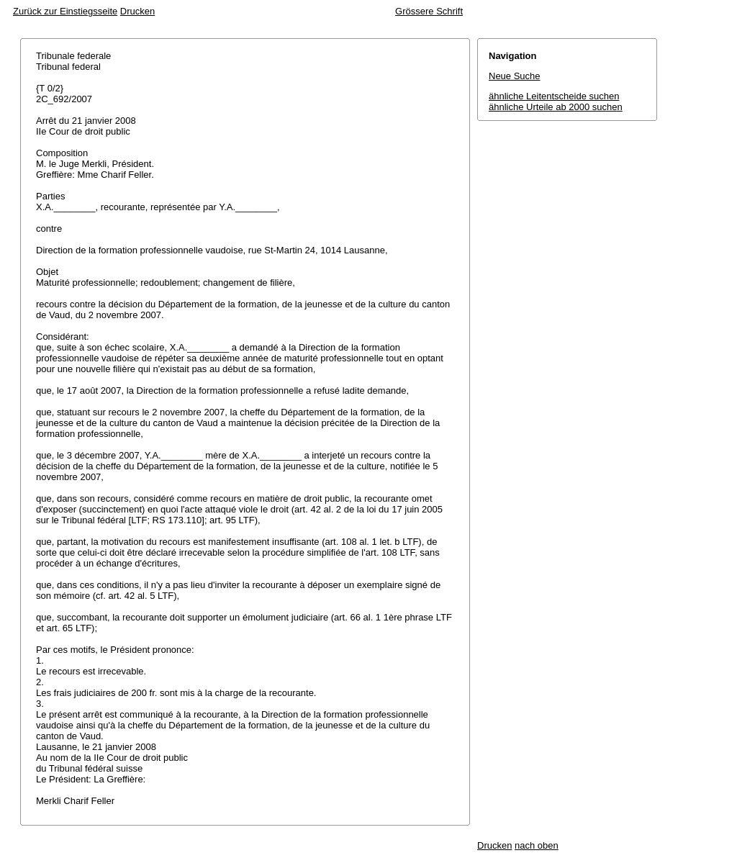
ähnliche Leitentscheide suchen (554, 96)
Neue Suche (515, 76)
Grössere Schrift (429, 11)
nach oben (537, 845)
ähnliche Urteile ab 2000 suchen (556, 106)
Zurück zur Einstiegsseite (65, 11)
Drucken (137, 11)
